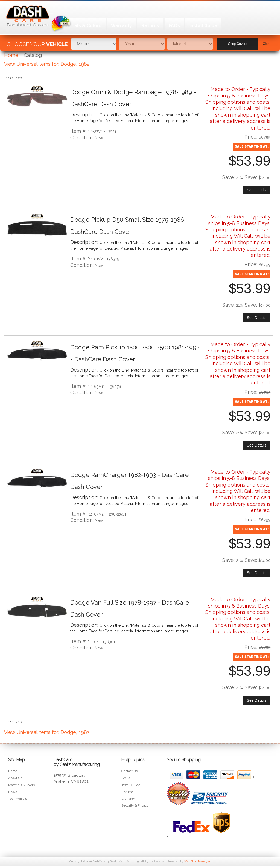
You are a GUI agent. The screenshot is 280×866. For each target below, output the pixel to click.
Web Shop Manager (197, 861)
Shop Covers (237, 41)
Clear (267, 41)
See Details (257, 190)
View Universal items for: (46, 64)
